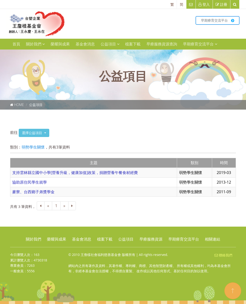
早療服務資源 (150, 239)
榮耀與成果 (60, 44)
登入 (204, 4)
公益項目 (110, 44)
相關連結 (212, 239)
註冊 (221, 4)
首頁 (16, 44)
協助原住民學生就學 (29, 182)
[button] (34, 133)
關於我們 (35, 44)
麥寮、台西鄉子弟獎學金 (33, 191)
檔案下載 (133, 44)
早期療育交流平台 (217, 20)
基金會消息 (85, 44)
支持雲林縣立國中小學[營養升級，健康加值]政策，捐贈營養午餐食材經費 (75, 172)
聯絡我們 (223, 255)
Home (19, 104)
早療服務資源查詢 (161, 44)
